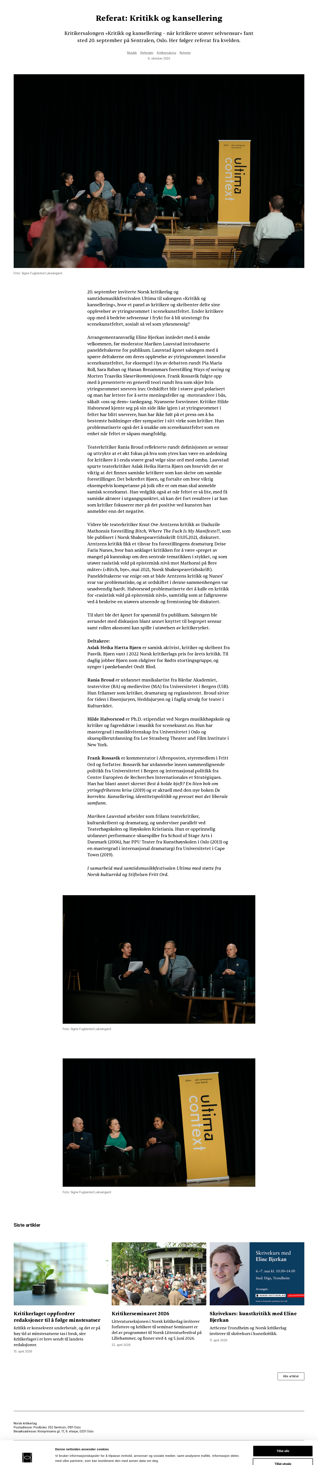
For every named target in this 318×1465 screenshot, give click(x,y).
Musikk (132, 52)
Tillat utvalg (283, 1441)
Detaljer (224, 1452)
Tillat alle (283, 1429)
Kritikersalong (166, 52)
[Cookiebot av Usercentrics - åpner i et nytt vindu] (27, 1457)
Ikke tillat (283, 1454)
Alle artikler (291, 1376)
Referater (147, 52)
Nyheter (185, 52)
